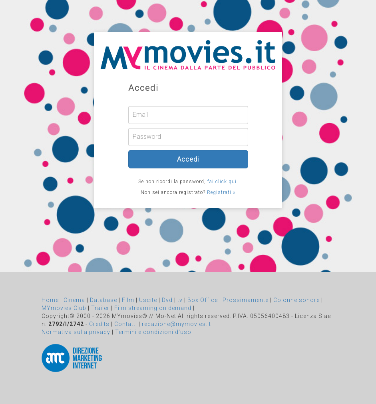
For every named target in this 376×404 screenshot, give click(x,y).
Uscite (148, 300)
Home (50, 300)
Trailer (100, 308)
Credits (99, 324)
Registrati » (221, 192)
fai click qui (222, 181)
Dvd (167, 300)
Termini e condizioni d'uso (153, 332)
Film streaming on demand (152, 308)
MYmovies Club (64, 308)
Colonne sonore (296, 300)
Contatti (125, 324)
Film (128, 300)
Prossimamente (246, 300)
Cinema (74, 300)
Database (103, 300)
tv (180, 300)
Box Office (202, 300)
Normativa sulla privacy (76, 332)
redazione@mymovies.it (176, 324)
